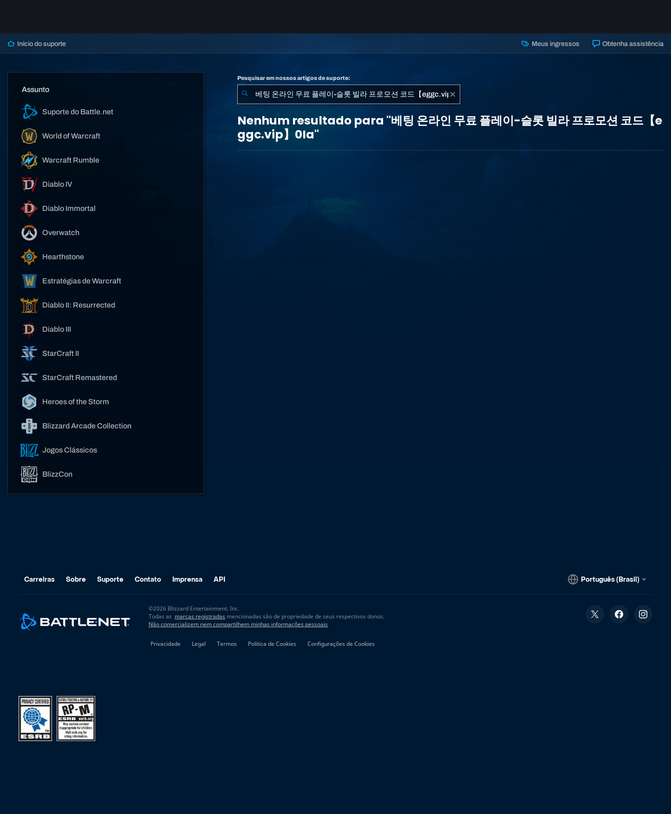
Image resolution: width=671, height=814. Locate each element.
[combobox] (348, 94)
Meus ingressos (550, 43)
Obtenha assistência (628, 43)
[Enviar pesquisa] (244, 94)
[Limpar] (452, 94)
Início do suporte (36, 43)
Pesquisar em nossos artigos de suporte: (293, 78)
